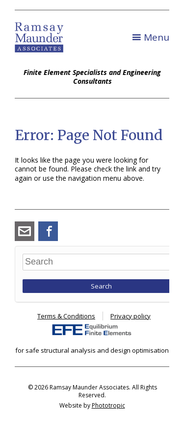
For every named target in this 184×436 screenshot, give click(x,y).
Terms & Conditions (66, 316)
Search (101, 286)
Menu (156, 37)
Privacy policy (130, 316)
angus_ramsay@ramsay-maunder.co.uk (24, 231)
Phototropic (108, 405)
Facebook (48, 231)
